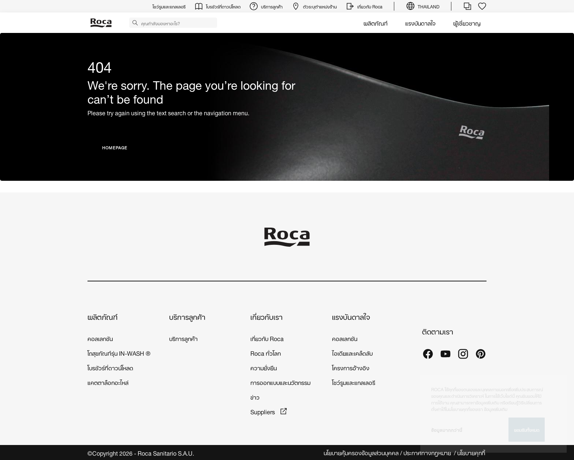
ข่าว (255, 396)
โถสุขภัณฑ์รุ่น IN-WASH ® (118, 352)
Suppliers (263, 411)
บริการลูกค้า (187, 316)
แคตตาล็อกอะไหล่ (107, 382)
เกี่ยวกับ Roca (267, 338)
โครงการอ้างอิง (350, 367)
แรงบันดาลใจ (420, 22)
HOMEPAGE (114, 147)
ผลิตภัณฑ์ (376, 22)
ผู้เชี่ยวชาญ (467, 22)
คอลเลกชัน (100, 338)
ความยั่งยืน (263, 367)
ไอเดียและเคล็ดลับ (352, 352)
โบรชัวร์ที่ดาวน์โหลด (110, 367)
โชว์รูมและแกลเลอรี (353, 382)
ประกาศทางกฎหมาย (427, 452)
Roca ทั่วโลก (265, 352)
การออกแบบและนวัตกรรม (280, 382)
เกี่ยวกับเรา (266, 316)
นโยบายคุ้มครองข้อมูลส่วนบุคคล (361, 452)
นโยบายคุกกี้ (472, 452)
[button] (135, 22)
